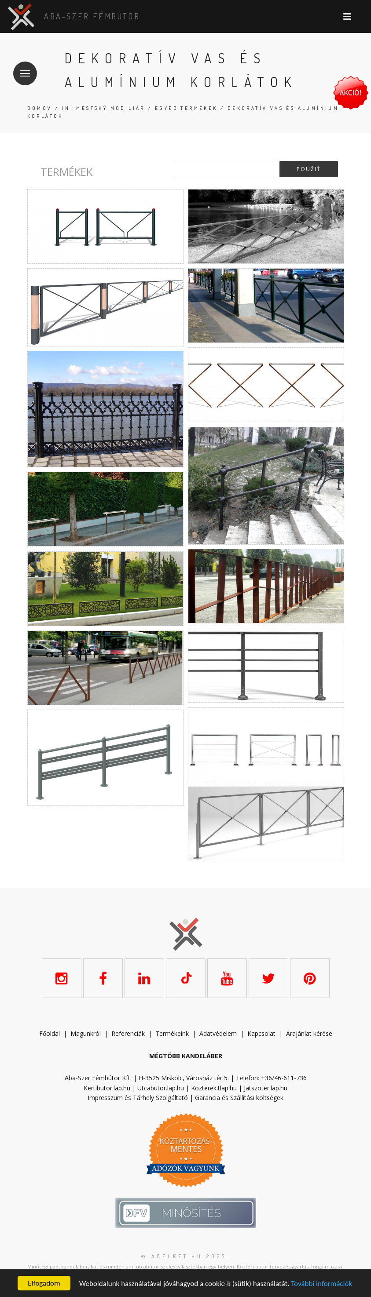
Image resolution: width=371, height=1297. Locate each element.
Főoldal (49, 1033)
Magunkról (85, 1033)
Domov (39, 108)
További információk (321, 1283)
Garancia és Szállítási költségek (239, 1097)
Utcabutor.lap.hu (160, 1088)
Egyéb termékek (186, 108)
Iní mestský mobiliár (103, 108)
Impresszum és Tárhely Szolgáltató (138, 1097)
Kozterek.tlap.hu (214, 1088)
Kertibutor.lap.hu (107, 1088)
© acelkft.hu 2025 (184, 1256)
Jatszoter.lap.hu (265, 1088)
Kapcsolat (261, 1033)
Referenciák (128, 1033)
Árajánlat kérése (309, 1033)
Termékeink (172, 1033)
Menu (21, 68)
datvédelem (220, 1033)
